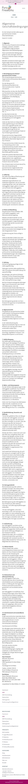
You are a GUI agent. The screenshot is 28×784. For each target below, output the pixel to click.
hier (5, 776)
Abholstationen (6, 758)
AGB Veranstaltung (7, 695)
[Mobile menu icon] (23, 8)
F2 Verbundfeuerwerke (8, 746)
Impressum (5, 690)
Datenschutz (5, 697)
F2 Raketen (5, 742)
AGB (3, 692)
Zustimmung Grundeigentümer (10, 702)
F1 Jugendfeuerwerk (7, 734)
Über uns (4, 760)
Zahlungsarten (6, 699)
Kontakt (4, 762)
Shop (3, 753)
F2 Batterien (5, 737)
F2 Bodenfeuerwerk (7, 739)
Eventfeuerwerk (6, 755)
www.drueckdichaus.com (17, 782)
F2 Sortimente (5, 744)
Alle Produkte (5, 732)
